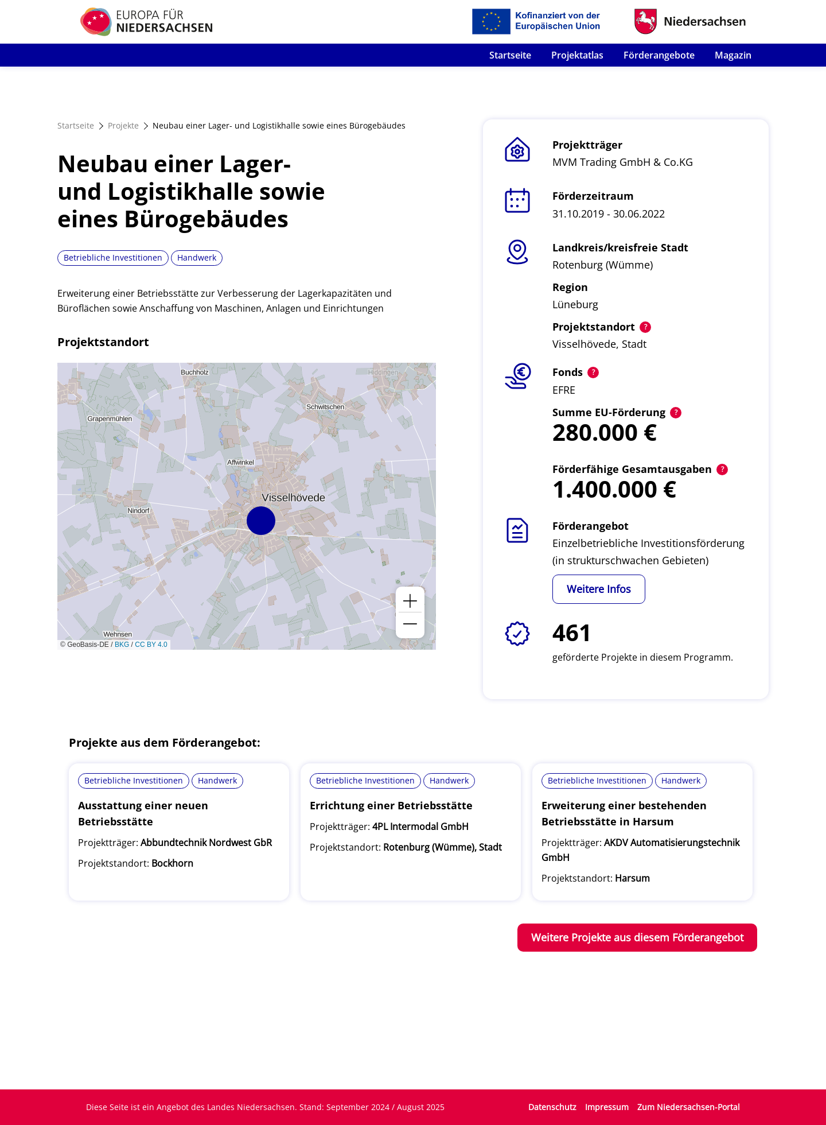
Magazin (733, 55)
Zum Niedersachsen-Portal (688, 1106)
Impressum (607, 1106)
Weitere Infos (599, 589)
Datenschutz (552, 1106)
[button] (261, 520)
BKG (122, 645)
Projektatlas (577, 55)
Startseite (510, 55)
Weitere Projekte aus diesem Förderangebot (637, 937)
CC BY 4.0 (151, 645)
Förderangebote (659, 55)
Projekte (123, 125)
